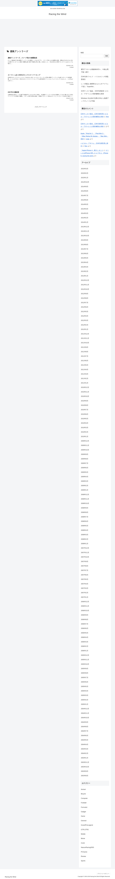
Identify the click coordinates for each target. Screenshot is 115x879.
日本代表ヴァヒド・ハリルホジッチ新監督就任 (94, 78)
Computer (84, 798)
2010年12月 (85, 387)
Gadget (83, 812)
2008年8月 (84, 512)
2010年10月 (85, 396)
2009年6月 (84, 468)
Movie (83, 838)
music (83, 843)
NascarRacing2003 (87, 847)
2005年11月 (85, 659)
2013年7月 (84, 249)
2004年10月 (85, 718)
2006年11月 (85, 606)
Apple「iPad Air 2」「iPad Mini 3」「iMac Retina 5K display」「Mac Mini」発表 (94, 136)
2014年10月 (85, 182)
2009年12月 (85, 441)
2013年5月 (84, 258)
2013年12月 (85, 227)
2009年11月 (85, 445)
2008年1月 (84, 543)
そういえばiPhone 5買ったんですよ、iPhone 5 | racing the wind (95, 153)
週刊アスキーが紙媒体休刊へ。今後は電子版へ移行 (94, 70)
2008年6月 (84, 521)
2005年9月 (84, 668)
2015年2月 (84, 173)
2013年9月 (84, 240)
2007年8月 (84, 566)
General (83, 820)
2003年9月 (84, 771)
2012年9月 (84, 294)
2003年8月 (84, 776)
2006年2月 (84, 646)
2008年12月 (85, 494)
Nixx (107, 116)
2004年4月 (84, 744)
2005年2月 (84, 700)
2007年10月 (85, 557)
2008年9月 (84, 508)
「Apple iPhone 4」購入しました (92, 150)
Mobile (83, 834)
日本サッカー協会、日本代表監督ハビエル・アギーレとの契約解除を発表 (94, 92)
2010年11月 (85, 392)
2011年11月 (85, 338)
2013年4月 (84, 262)
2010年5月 (84, 418)
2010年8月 (84, 405)
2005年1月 (84, 704)
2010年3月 (84, 427)
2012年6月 (84, 307)
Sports (83, 861)
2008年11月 (85, 499)
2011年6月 (84, 360)
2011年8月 (84, 352)
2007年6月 (84, 575)
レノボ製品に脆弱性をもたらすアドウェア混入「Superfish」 (94, 85)
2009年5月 (84, 472)
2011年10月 (85, 343)
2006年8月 (84, 619)
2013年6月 (84, 253)
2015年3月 (84, 169)
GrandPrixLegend (87, 825)
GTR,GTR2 (85, 829)
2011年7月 (84, 356)
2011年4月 (84, 369)
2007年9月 (84, 561)
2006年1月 (84, 651)
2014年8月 (84, 191)
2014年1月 (84, 222)
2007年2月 (84, 593)
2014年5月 (84, 204)
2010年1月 (84, 436)
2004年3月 (84, 749)
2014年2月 (84, 218)
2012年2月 (84, 325)
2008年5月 (84, 526)
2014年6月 (84, 200)
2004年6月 (84, 735)
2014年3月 (84, 213)
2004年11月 (85, 713)
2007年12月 (85, 548)
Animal (83, 789)
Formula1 (84, 807)
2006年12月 (85, 601)
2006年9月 (84, 615)
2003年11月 (85, 762)
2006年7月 (84, 624)
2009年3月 (84, 481)
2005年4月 (84, 691)
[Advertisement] (57, 33)
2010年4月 (84, 423)
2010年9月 (84, 401)
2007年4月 (84, 584)
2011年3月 (84, 374)
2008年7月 (84, 517)
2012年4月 (84, 316)
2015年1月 (84, 177)
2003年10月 (85, 767)
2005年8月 (84, 673)
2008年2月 (84, 539)
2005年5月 (84, 686)
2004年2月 (84, 753)
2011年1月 (84, 383)
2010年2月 (84, 432)
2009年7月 (84, 463)
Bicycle (83, 794)
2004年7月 (84, 731)
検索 (82, 52)
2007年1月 (84, 597)
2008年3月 (84, 535)
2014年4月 (84, 209)
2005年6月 (84, 682)
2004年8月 (84, 726)
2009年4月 (84, 476)
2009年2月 (84, 485)
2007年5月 (84, 579)
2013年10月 (85, 235)
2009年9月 (84, 454)
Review (83, 856)
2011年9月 (84, 347)
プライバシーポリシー (103, 873)
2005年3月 (84, 695)
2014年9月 (84, 186)
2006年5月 (84, 633)
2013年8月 (84, 244)
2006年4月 (84, 637)
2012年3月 (84, 320)
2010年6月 (84, 414)
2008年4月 (84, 530)
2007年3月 (84, 588)
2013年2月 (84, 271)
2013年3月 (84, 267)
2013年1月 (84, 276)
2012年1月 (84, 329)
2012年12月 (85, 280)
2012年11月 (85, 285)
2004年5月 (84, 740)
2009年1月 (84, 490)
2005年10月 (85, 664)
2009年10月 (85, 450)
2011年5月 (84, 365)
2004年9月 (84, 722)
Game (83, 816)
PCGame (84, 852)
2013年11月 (85, 231)
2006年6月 (84, 628)
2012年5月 (84, 311)
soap (87, 139)
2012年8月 (84, 298)
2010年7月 (84, 410)
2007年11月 (85, 552)
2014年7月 (84, 195)
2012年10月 (85, 289)
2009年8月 (84, 459)
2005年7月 (84, 677)
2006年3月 (84, 642)
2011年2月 (84, 378)
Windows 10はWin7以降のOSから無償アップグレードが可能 (95, 99)
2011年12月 (85, 334)
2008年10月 (85, 503)
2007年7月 (84, 570)
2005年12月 (85, 655)
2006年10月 (85, 610)
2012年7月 (84, 302)
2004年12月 (85, 709)
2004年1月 (84, 758)
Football (83, 803)
